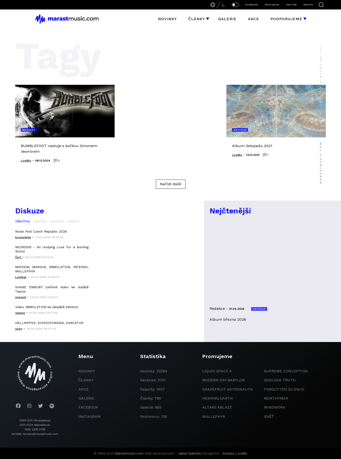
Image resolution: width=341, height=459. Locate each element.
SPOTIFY (308, 4)
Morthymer (276, 398)
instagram (89, 416)
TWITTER (291, 4)
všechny (22, 221)
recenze (56, 221)
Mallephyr (213, 416)
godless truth (280, 380)
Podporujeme (286, 19)
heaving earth (217, 398)
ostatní (73, 221)
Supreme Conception (286, 371)
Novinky (167, 19)
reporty (39, 221)
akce (83, 389)
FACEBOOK (251, 4)
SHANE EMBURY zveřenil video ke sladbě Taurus (52, 289)
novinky (86, 371)
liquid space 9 (217, 371)
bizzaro (228, 453)
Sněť (269, 416)
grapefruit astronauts (227, 389)
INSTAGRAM (272, 4)
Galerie (227, 19)
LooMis (241, 453)
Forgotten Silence (284, 389)
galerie (86, 398)
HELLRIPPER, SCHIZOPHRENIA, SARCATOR (49, 323)
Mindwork (274, 407)
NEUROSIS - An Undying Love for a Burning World (52, 249)
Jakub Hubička (189, 453)
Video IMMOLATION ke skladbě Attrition (46, 307)
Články (196, 19)
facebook (88, 407)
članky (86, 380)
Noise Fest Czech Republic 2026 (41, 231)
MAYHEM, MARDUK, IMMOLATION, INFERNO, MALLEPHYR (52, 269)
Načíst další (170, 184)
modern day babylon (223, 380)
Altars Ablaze (217, 407)
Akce (253, 19)
